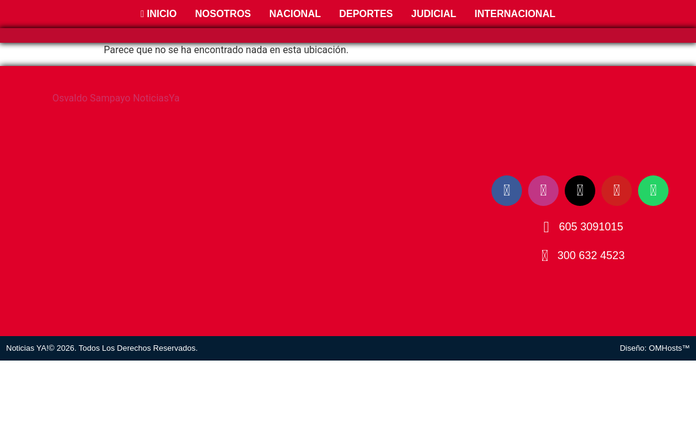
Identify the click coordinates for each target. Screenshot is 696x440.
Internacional (514, 14)
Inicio (158, 14)
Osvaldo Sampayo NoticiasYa (116, 98)
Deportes (366, 14)
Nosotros (223, 14)
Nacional (295, 14)
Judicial (433, 14)
